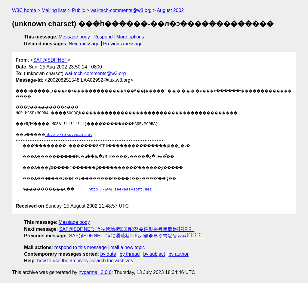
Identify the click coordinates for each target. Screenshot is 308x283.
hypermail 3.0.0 (95, 272)
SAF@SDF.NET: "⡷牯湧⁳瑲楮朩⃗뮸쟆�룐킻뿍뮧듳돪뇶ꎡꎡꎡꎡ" (127, 229)
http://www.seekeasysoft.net (129, 189)
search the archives (112, 260)
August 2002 (170, 10)
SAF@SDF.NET (50, 59)
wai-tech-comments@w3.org (121, 10)
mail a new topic (127, 247)
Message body (74, 36)
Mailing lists (54, 10)
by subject (154, 254)
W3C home (24, 10)
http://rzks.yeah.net (74, 135)
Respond (103, 36)
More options (130, 36)
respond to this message (80, 247)
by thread (130, 254)
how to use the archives (62, 260)
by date (108, 254)
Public (78, 10)
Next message (84, 43)
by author (178, 254)
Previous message (123, 43)
